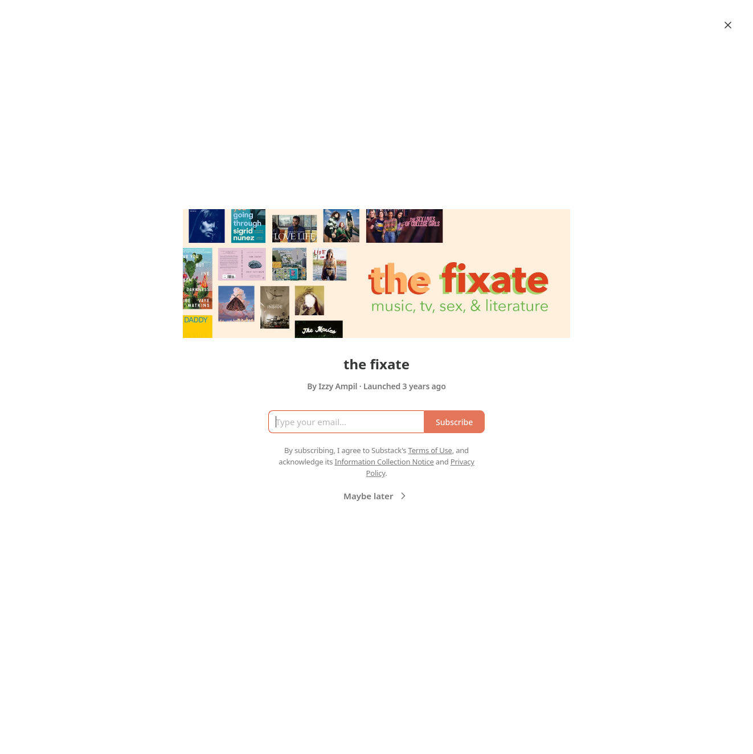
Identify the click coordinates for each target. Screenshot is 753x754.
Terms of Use (430, 450)
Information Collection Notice (383, 462)
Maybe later (376, 496)
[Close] (728, 25)
